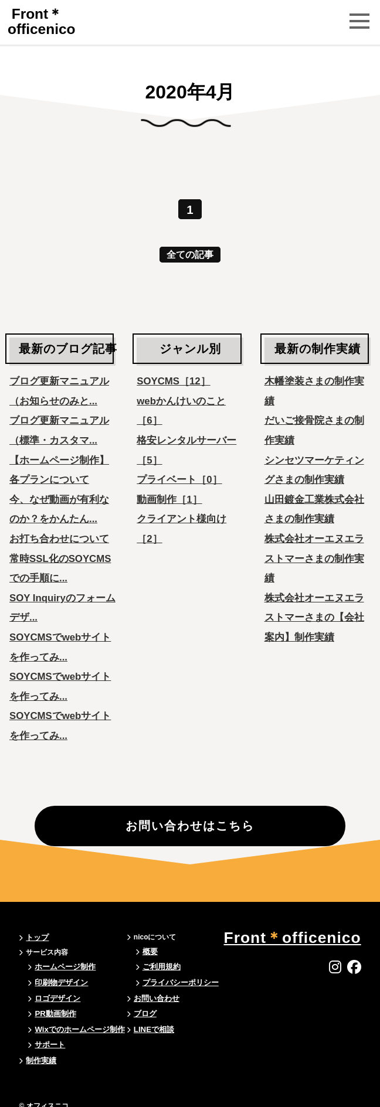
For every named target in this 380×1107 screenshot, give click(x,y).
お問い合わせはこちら (190, 842)
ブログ (140, 1011)
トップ (36, 940)
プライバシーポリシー (173, 983)
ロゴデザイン (56, 997)
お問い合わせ (151, 997)
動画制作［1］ (169, 495)
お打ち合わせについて (59, 534)
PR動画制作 (54, 1011)
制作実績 (40, 1053)
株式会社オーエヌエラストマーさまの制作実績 (314, 554)
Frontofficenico (44, 21)
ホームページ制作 (63, 969)
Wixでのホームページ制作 (76, 1025)
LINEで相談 (148, 1025)
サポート (49, 1039)
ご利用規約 (156, 969)
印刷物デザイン (59, 983)
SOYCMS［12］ (173, 377)
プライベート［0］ (179, 475)
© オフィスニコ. (44, 1097)
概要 (145, 955)
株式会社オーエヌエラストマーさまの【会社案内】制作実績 (314, 613)
